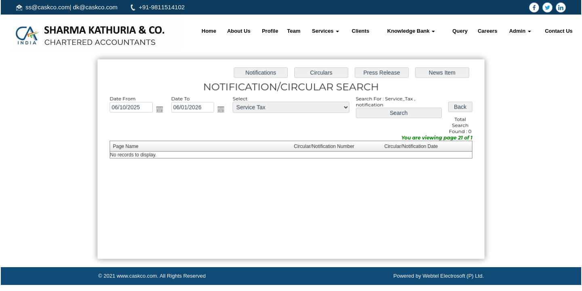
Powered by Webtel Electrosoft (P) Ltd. (438, 276)
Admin (520, 31)
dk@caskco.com (95, 7)
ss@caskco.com (47, 7)
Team (293, 31)
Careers (487, 31)
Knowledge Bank (411, 31)
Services (325, 31)
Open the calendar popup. (161, 110)
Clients (360, 31)
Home (209, 31)
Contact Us (559, 31)
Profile (270, 31)
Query (460, 31)
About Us (239, 31)
